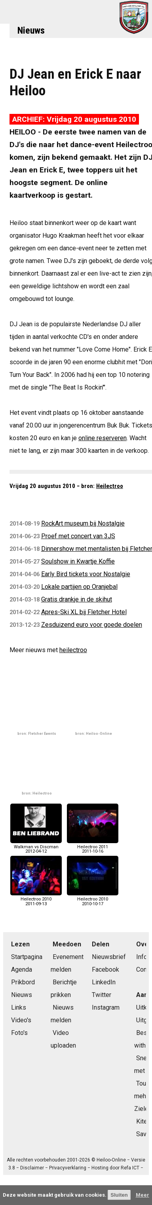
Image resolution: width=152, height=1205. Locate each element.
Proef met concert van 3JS (78, 536)
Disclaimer (32, 1168)
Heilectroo (109, 486)
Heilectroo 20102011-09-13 (36, 899)
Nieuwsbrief (109, 957)
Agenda (21, 969)
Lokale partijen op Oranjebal (79, 586)
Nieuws (31, 30)
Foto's (19, 1033)
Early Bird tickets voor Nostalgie (85, 574)
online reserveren (102, 438)
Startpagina (26, 957)
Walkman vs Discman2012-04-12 (36, 847)
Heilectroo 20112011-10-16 (92, 847)
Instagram (106, 1007)
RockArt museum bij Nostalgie (83, 523)
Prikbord (23, 982)
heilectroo (73, 650)
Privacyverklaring (67, 1168)
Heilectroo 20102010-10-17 (92, 899)
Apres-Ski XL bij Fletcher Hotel (84, 612)
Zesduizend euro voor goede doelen (91, 624)
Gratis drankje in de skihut (76, 599)
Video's (21, 1020)
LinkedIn (104, 982)
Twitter (101, 995)
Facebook (105, 969)
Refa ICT (130, 1168)
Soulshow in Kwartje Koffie (78, 561)
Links (18, 1007)
